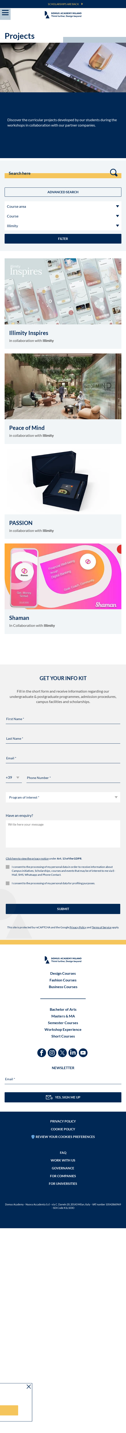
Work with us (63, 1160)
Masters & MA (63, 1016)
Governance (63, 1168)
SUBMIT (63, 909)
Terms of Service (101, 927)
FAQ (63, 1153)
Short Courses (63, 1036)
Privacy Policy (78, 927)
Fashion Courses (63, 980)
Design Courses (63, 973)
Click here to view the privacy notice (27, 858)
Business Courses (63, 986)
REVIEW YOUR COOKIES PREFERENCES (65, 1137)
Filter (63, 239)
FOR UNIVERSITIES (63, 1184)
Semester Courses (63, 1022)
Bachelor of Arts (63, 1009)
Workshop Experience (63, 1029)
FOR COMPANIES (63, 1176)
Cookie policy (63, 1129)
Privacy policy (63, 1121)
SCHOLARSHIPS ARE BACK (63, 4)
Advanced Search (63, 192)
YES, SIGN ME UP (63, 1097)
